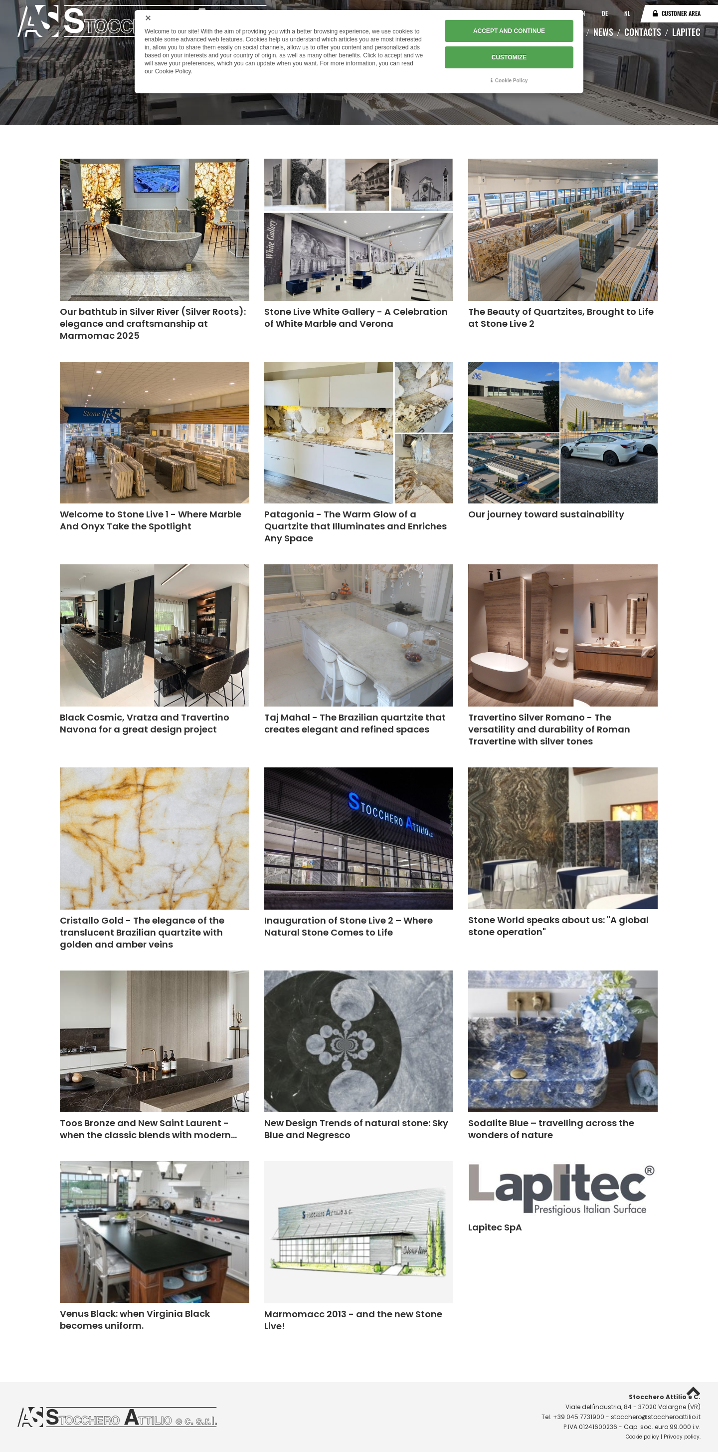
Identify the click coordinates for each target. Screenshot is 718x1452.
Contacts (642, 32)
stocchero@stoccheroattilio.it (656, 1417)
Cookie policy (642, 1437)
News (603, 32)
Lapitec (686, 32)
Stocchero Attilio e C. (665, 1397)
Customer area (681, 13)
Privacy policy (682, 1437)
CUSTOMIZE (509, 56)
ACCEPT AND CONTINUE (509, 30)
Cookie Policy (511, 79)
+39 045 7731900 (578, 1417)
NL (627, 13)
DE (605, 13)
